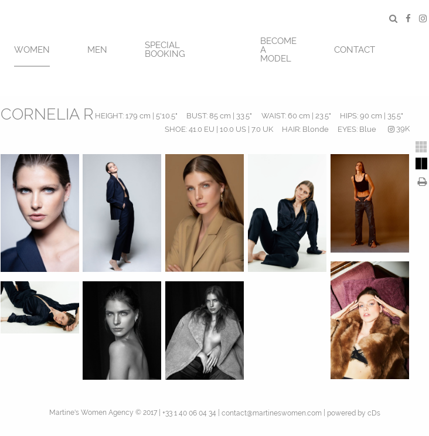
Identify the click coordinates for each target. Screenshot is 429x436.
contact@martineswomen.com (272, 413)
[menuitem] (32, 48)
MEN (97, 50)
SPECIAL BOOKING (165, 49)
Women (32, 50)
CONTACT (354, 50)
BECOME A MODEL (278, 50)
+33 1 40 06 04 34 (189, 413)
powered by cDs (353, 413)
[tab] (421, 147)
